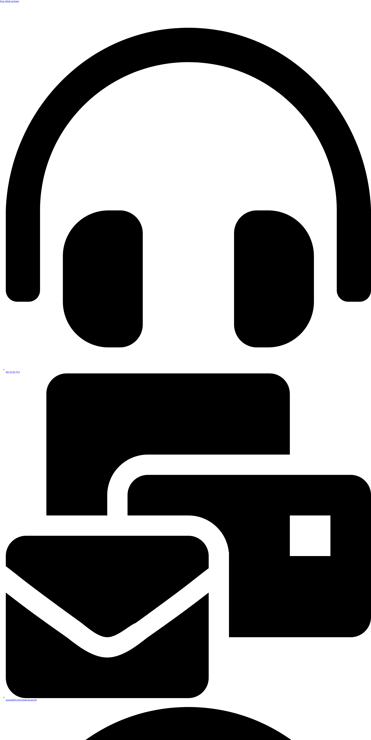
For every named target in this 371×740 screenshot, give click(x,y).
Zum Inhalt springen (9, 1)
